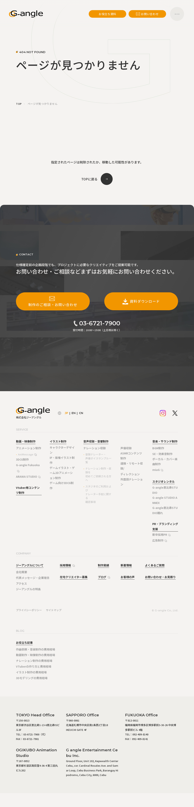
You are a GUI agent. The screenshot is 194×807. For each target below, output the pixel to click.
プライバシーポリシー (29, 610)
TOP (19, 104)
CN (81, 413)
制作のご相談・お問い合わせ (52, 301)
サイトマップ (53, 610)
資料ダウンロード (141, 301)
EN (74, 413)
